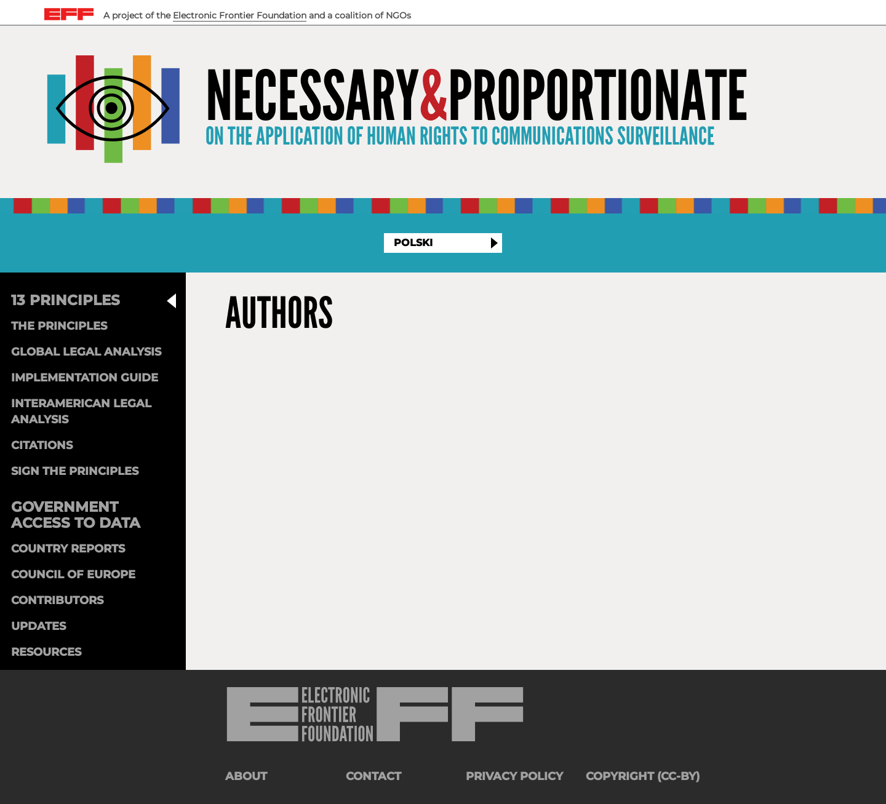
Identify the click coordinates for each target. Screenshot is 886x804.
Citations (42, 445)
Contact (373, 776)
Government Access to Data (75, 515)
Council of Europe (73, 574)
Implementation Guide (84, 377)
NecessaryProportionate (477, 96)
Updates (38, 626)
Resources (46, 652)
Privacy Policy (514, 776)
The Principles (59, 326)
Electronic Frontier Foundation (239, 15)
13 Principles (65, 300)
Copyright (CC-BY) (643, 776)
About (246, 776)
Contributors (57, 600)
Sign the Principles (74, 471)
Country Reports (68, 548)
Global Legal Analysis (86, 352)
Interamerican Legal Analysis (81, 411)
